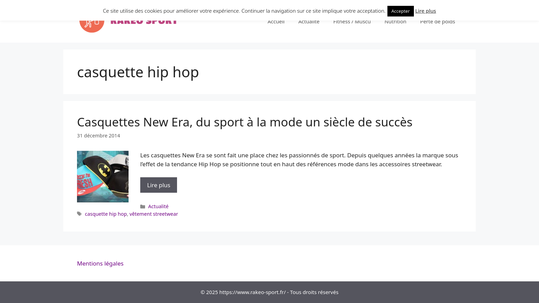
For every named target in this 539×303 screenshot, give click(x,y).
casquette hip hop (106, 214)
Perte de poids (437, 21)
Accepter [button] (401, 11)
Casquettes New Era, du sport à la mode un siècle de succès (244, 122)
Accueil (275, 21)
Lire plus (162, 186)
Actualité (309, 21)
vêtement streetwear (154, 214)
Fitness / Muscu (352, 21)
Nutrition (396, 21)
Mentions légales (100, 263)
